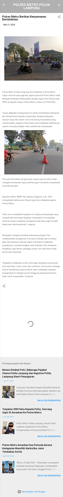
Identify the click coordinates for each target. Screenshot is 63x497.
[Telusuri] (59, 5)
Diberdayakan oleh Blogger (32, 491)
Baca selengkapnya (49, 400)
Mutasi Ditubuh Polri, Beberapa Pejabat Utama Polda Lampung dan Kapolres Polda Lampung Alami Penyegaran (26, 373)
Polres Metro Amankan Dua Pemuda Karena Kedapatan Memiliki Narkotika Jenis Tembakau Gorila (27, 448)
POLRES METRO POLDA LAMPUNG (31, 6)
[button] (59, 17)
